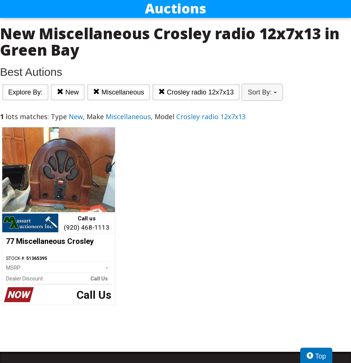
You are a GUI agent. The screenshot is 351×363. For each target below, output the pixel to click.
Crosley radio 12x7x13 (196, 92)
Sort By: (262, 92)
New (68, 92)
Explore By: (25, 92)
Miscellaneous (118, 92)
